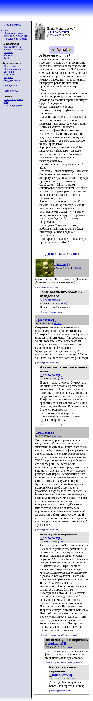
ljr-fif (6, 58)
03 (56, 35)
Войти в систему (12, 25)
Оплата (8, 55)
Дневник (9, 71)
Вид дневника (12, 80)
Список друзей (12, 69)
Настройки (10, 66)
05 (60, 35)
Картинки (9, 74)
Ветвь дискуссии (51, 287)
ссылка (77, 267)
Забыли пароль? (13, 99)
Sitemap (8, 52)
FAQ (6, 102)
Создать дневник (13, 33)
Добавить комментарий (61, 253)
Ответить (39, 287)
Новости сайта (12, 46)
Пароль (8, 77)
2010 (52, 35)
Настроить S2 (10, 90)
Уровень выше (55, 312)
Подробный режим (16, 38)
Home (6, 30)
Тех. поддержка (13, 105)
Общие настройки (14, 49)
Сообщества (10, 85)
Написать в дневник (15, 35)
